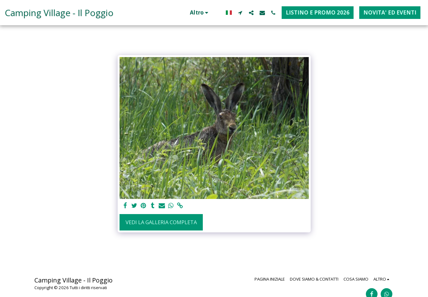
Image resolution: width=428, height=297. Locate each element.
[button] (240, 12)
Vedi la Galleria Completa (161, 222)
